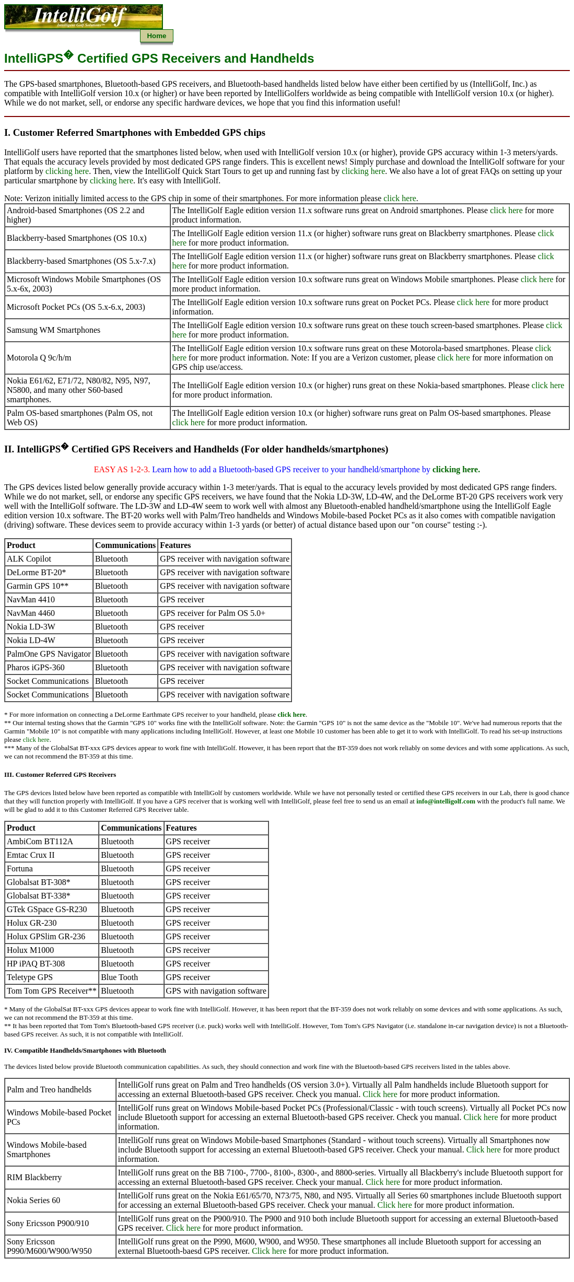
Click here (380, 1094)
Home (156, 36)
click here (399, 198)
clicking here (67, 171)
